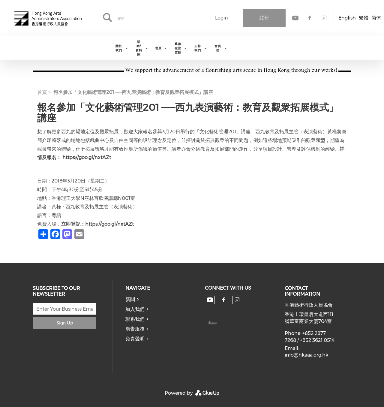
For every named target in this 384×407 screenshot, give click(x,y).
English (347, 18)
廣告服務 (135, 329)
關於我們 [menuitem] (119, 48)
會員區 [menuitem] (217, 48)
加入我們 (135, 309)
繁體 (363, 18)
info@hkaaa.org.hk (306, 355)
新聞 (130, 299)
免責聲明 (135, 339)
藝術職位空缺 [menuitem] (178, 48)
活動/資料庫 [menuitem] (139, 48)
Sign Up (64, 323)
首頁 (42, 92)
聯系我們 (135, 319)
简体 (376, 18)
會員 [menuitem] (158, 48)
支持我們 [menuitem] (197, 48)
